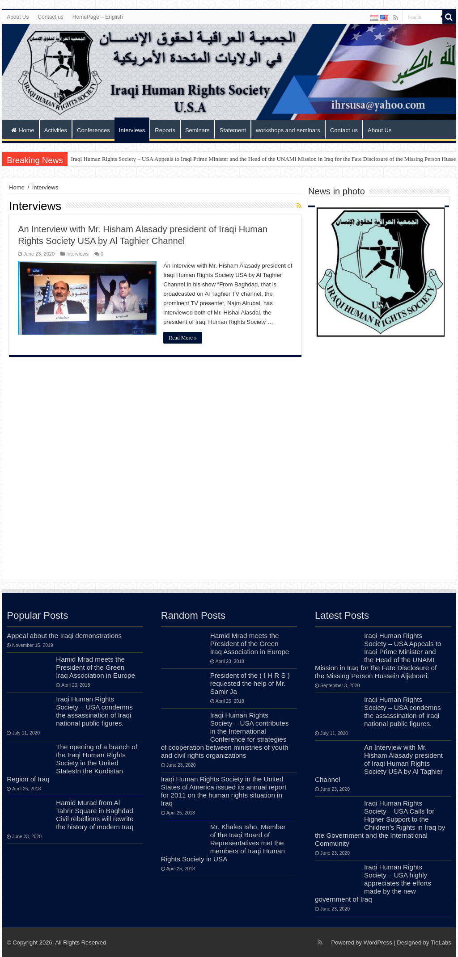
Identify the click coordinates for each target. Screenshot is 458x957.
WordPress (378, 942)
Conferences (93, 130)
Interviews (132, 130)
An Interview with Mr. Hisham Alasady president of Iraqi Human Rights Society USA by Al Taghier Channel (379, 763)
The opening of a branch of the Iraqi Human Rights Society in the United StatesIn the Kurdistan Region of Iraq (72, 763)
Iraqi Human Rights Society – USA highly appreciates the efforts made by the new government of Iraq (373, 883)
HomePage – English (97, 17)
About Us (18, 17)
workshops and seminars (288, 130)
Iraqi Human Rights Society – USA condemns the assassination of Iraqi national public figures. (94, 711)
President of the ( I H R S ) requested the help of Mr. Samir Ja (250, 683)
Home (22, 130)
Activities (55, 130)
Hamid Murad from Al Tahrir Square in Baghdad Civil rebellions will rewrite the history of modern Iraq (94, 815)
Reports (165, 130)
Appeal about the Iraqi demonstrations (64, 635)
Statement (233, 130)
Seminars (197, 130)
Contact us (50, 17)
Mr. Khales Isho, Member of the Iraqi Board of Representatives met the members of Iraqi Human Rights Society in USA (223, 843)
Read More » (183, 338)
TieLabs (441, 942)
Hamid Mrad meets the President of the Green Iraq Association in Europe (95, 667)
